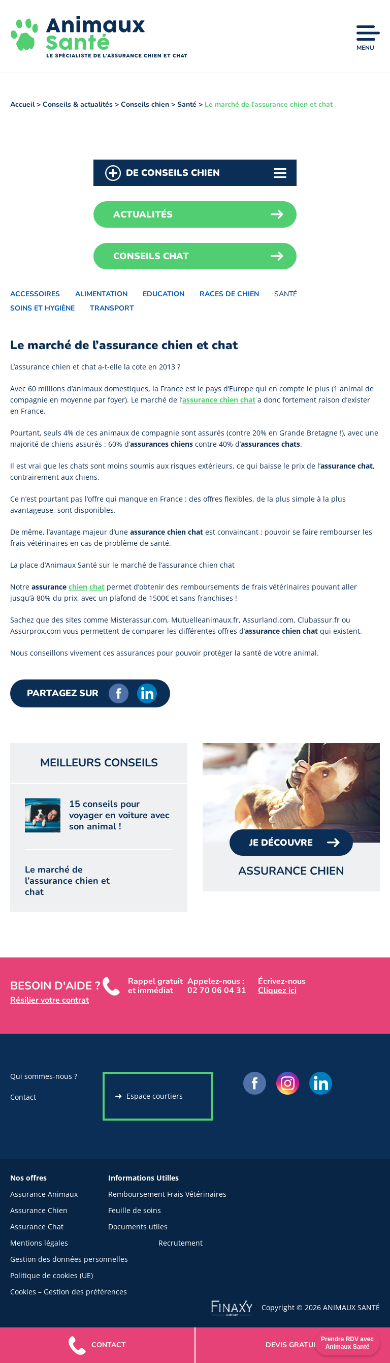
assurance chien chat (218, 400)
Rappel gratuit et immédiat (155, 986)
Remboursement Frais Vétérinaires (167, 1194)
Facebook (118, 693)
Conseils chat (151, 256)
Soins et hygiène (42, 308)
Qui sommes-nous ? (43, 1076)
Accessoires (35, 294)
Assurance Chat (36, 1226)
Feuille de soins (134, 1210)
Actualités (143, 214)
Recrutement (180, 1243)
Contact (23, 1097)
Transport (112, 308)
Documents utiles (138, 1226)
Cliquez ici (277, 990)
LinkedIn (147, 693)
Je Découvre (281, 843)
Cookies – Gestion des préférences (68, 1291)
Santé (285, 294)
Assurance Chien (39, 1210)
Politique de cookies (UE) (51, 1275)
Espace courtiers (154, 1096)
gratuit (293, 1345)
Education (163, 294)
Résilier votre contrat (49, 1000)
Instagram (287, 1083)
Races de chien (229, 294)
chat (97, 587)
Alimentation (101, 294)
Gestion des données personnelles (69, 1259)
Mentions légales (39, 1243)
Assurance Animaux (44, 1194)
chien (78, 587)
